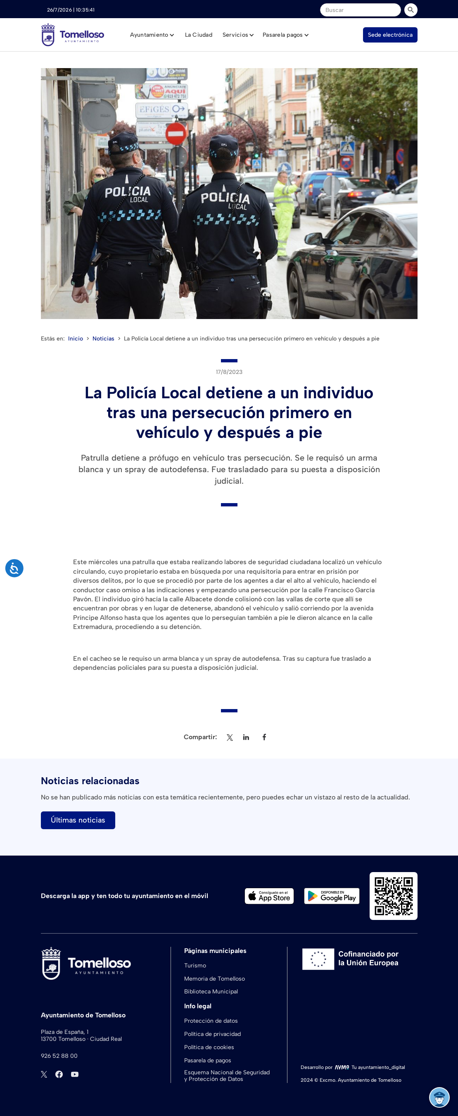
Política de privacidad (212, 1034)
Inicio (75, 338)
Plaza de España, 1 (64, 1032)
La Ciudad (198, 34)
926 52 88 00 (59, 1056)
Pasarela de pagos (207, 1060)
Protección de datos (211, 1020)
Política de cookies (209, 1047)
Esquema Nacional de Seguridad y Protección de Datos (227, 1076)
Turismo (195, 965)
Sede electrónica (390, 34)
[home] (72, 34)
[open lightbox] (229, 193)
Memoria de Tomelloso (214, 978)
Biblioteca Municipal (211, 991)
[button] (152, 35)
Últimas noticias (78, 820)
